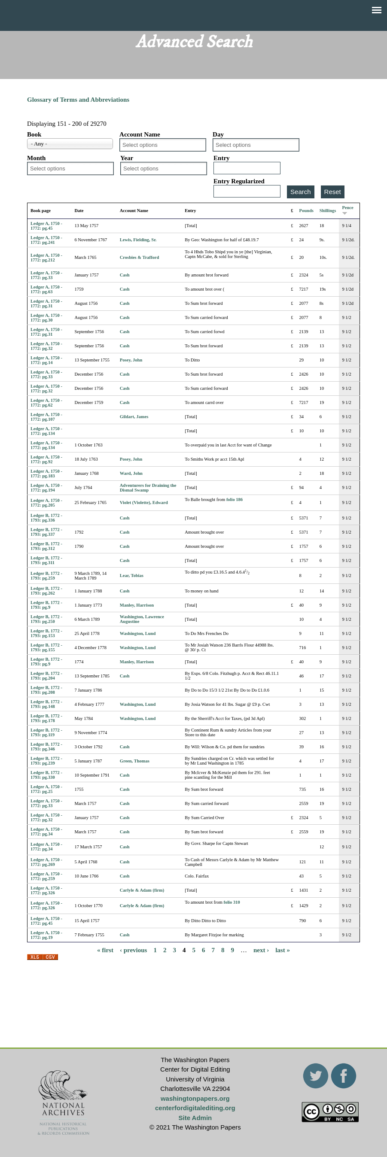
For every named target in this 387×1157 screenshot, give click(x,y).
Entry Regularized (239, 181)
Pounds (306, 210)
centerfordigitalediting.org (195, 1107)
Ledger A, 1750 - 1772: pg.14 (46, 360)
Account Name (139, 134)
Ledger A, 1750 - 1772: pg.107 (46, 417)
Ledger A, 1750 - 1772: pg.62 (46, 402)
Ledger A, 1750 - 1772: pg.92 (46, 459)
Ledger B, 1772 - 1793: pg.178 (46, 718)
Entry (221, 158)
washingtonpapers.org (195, 1098)
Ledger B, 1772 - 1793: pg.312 (46, 546)
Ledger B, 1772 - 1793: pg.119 (46, 732)
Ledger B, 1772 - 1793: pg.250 (46, 619)
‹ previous (133, 950)
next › (261, 950)
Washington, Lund (137, 633)
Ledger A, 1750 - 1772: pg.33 (46, 275)
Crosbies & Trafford (139, 257)
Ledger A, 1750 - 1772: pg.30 (46, 317)
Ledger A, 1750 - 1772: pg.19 (46, 935)
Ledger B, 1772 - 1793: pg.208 (46, 690)
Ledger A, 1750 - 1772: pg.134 (46, 431)
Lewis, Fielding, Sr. (138, 239)
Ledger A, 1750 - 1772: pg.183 (46, 473)
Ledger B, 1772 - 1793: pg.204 (46, 675)
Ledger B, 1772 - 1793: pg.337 (46, 532)
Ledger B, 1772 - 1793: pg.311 (46, 560)
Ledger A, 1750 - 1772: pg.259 (46, 876)
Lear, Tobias (131, 575)
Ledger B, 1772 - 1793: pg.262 (46, 590)
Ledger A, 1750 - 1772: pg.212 (46, 257)
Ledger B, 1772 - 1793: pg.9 (46, 605)
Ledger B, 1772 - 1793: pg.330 (46, 775)
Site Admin (195, 1117)
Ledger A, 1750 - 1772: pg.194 (46, 487)
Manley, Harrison (137, 605)
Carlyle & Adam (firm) (142, 890)
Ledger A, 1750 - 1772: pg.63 (46, 289)
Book (34, 134)
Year (126, 158)
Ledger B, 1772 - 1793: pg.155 (46, 647)
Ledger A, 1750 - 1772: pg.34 (46, 831)
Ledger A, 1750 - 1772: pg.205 (46, 502)
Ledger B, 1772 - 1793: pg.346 (46, 746)
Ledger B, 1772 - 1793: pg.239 (46, 760)
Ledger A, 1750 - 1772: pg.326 (46, 890)
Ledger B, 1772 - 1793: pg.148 (46, 704)
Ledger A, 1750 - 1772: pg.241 (46, 240)
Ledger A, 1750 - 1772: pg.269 (46, 862)
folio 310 (231, 902)
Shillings (328, 210)
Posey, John (131, 360)
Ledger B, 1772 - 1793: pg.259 (46, 575)
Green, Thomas (134, 761)
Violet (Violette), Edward (144, 502)
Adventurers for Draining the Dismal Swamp (148, 487)
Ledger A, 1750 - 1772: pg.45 (46, 226)
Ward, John (131, 473)
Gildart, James (134, 416)
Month (36, 158)
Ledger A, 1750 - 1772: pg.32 (46, 346)
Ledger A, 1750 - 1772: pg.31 (46, 303)
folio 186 (234, 499)
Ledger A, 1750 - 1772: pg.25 (46, 789)
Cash (125, 275)
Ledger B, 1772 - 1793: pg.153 (46, 633)
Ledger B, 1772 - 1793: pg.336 (46, 517)
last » (282, 950)
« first (105, 950)
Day (218, 134)
